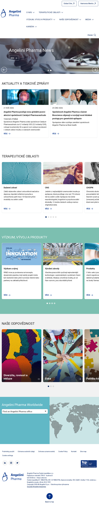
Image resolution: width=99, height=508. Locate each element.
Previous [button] (4, 70)
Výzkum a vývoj (11, 268)
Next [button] (95, 70)
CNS (47, 187)
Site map (83, 451)
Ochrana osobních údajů (26, 451)
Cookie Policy (63, 451)
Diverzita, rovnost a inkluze (15, 377)
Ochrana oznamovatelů (46, 451)
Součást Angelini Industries (36, 487)
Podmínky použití (8, 451)
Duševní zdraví (10, 187)
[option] (49, 56)
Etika (48, 378)
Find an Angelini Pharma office (17, 411)
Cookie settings (7, 455)
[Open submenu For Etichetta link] (30, 12)
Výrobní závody (52, 268)
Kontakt (74, 451)
